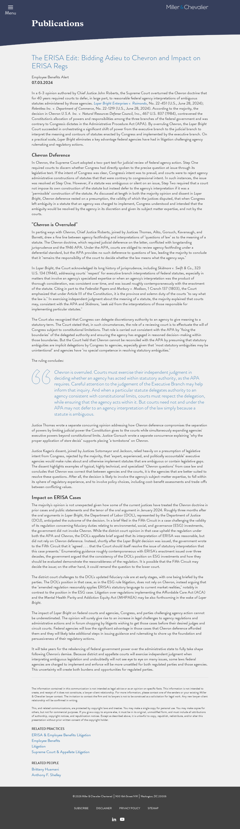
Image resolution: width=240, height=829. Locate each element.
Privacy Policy (129, 808)
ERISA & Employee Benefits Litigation (61, 735)
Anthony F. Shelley (46, 775)
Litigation (39, 746)
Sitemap (153, 808)
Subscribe (81, 808)
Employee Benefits (46, 741)
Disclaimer (104, 808)
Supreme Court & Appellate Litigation (61, 752)
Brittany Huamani (45, 769)
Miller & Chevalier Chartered (97, 796)
